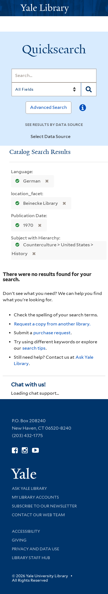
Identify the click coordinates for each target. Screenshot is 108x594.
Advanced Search (48, 107)
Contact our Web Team (38, 515)
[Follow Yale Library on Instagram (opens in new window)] (25, 450)
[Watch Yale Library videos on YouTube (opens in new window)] (35, 450)
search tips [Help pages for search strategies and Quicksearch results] (33, 348)
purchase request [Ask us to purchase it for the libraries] (52, 332)
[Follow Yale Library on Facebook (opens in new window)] (15, 450)
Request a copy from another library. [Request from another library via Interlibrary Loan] (52, 324)
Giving (19, 540)
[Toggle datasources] (75, 137)
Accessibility (26, 531)
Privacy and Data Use (35, 549)
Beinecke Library (35, 203)
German (26, 181)
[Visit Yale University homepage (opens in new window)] (23, 471)
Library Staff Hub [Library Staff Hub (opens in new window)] (31, 558)
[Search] (54, 75)
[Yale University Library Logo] (54, 8)
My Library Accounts (35, 497)
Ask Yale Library (29, 488)
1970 (23, 225)
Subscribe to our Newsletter (44, 506)
